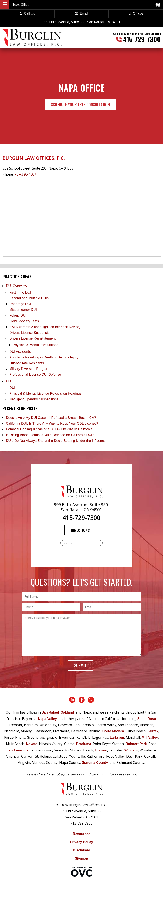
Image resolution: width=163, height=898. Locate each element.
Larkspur (117, 737)
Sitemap (81, 858)
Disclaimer (81, 850)
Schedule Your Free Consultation (80, 104)
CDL (9, 381)
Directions (80, 530)
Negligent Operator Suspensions (33, 399)
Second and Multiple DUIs (29, 298)
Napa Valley (47, 719)
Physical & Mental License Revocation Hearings (45, 393)
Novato (31, 744)
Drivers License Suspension (30, 332)
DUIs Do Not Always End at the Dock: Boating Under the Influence (56, 441)
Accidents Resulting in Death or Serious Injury (44, 357)
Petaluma (83, 744)
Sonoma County (95, 762)
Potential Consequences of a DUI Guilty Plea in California (49, 429)
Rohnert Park (136, 744)
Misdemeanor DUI (23, 309)
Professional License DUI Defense (35, 374)
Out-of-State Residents (26, 363)
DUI (12, 388)
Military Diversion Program (29, 369)
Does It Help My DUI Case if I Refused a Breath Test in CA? (51, 418)
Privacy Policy (81, 842)
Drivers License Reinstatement (32, 338)
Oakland (67, 712)
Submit (80, 665)
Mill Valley (150, 737)
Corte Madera (113, 731)
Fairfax (152, 731)
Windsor (131, 750)
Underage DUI (20, 304)
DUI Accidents (20, 351)
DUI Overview (16, 286)
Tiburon (101, 750)
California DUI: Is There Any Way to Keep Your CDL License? (52, 423)
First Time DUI (20, 292)
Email (81, 13)
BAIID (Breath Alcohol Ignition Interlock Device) (44, 327)
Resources (81, 834)
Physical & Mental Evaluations (35, 345)
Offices (135, 13)
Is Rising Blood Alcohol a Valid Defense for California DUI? (50, 435)
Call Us (27, 13)
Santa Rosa (146, 719)
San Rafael (50, 712)
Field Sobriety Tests (24, 321)
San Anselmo (17, 750)
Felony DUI (17, 315)
